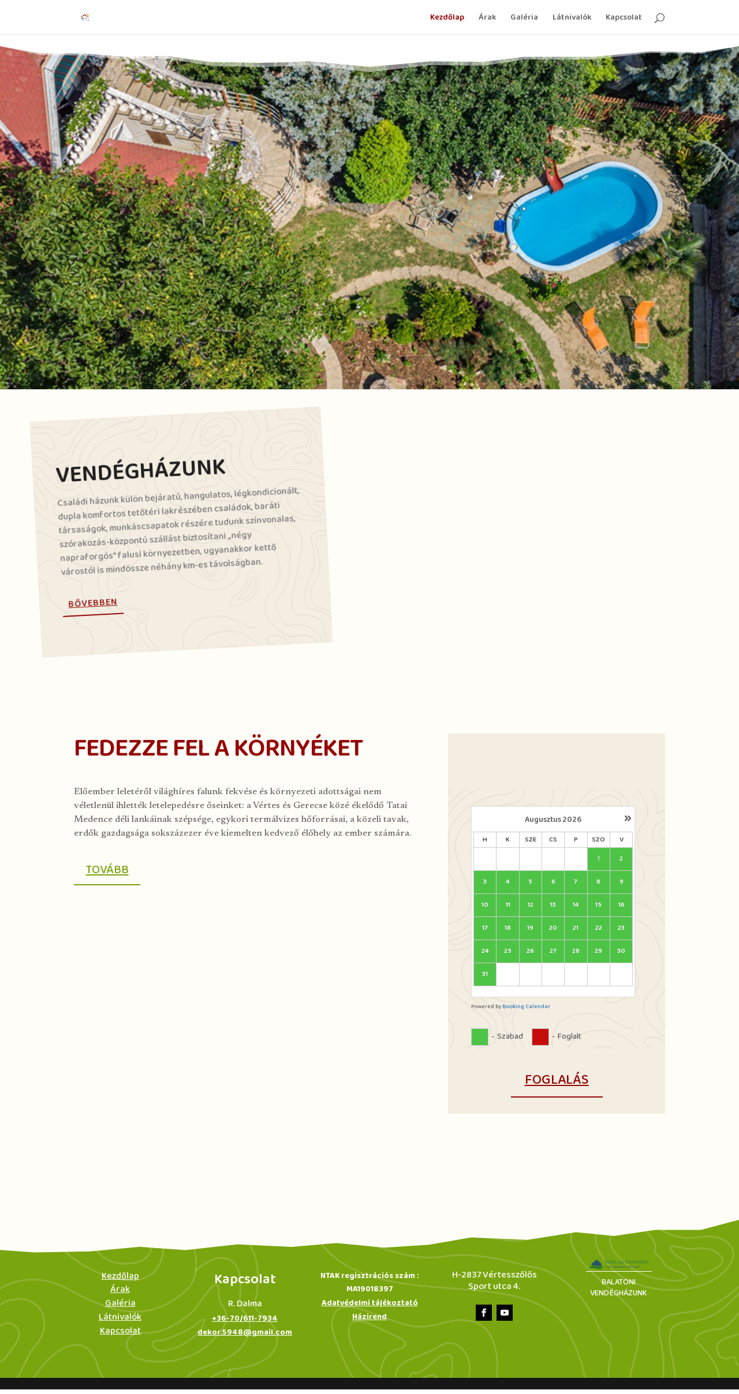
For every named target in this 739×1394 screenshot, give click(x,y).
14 (576, 905)
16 (621, 905)
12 (530, 905)
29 (598, 951)
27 (553, 951)
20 (553, 928)
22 (598, 928)
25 (508, 951)
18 (508, 928)
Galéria (524, 18)
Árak (487, 18)
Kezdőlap (447, 18)
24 (485, 951)
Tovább (112, 872)
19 (530, 928)
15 (598, 905)
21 (575, 928)
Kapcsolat (624, 18)
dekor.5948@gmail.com (244, 1337)
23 (621, 928)
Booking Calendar (526, 1007)
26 (530, 951)
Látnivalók (572, 18)
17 (485, 928)
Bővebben (93, 603)
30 (621, 951)
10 (485, 905)
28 (576, 951)
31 (485, 974)
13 (553, 905)
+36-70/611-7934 (245, 1323)
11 (508, 905)
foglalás (557, 1080)
